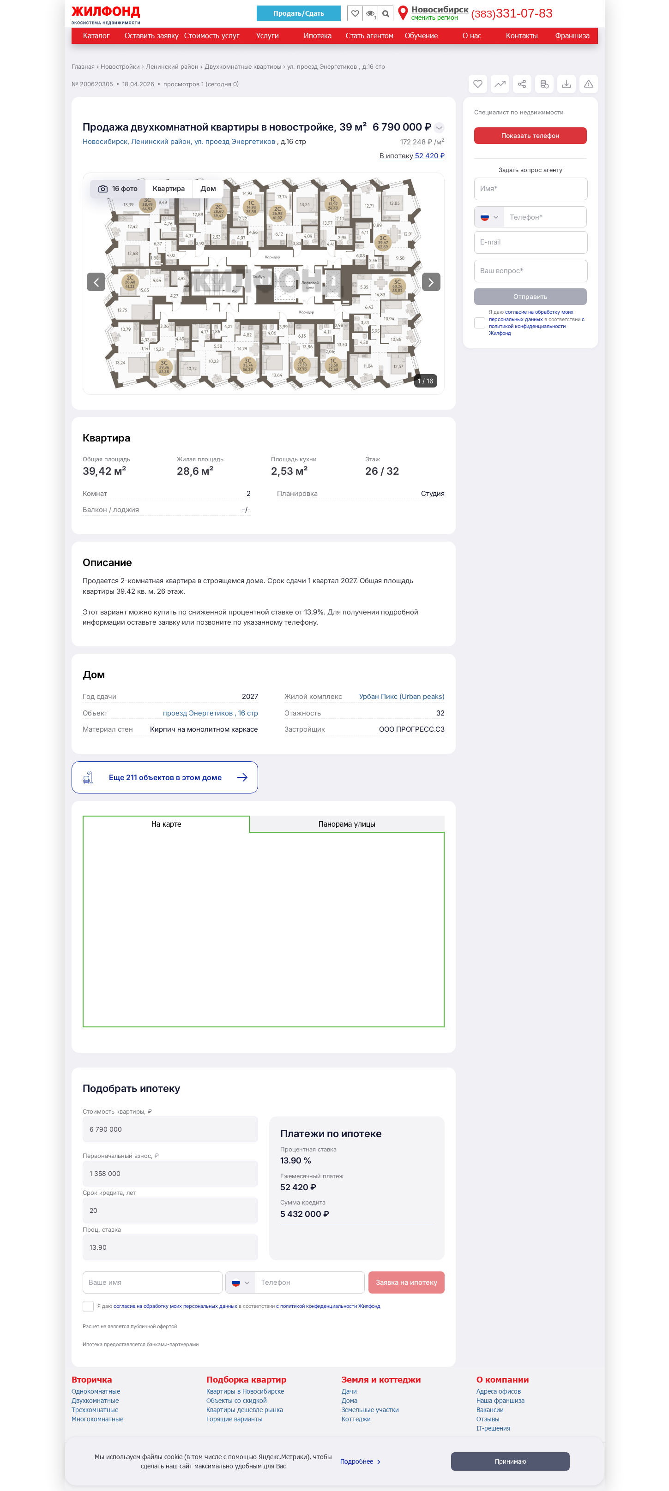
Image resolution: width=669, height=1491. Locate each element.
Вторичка (92, 1379)
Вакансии (490, 1409)
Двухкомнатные (95, 1400)
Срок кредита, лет (109, 1192)
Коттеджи (356, 1419)
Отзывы (488, 1419)
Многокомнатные (97, 1419)
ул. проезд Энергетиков (235, 141)
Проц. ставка (102, 1229)
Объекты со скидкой (236, 1400)
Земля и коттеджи (381, 1379)
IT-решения (493, 1428)
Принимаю (510, 1461)
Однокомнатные (96, 1391)
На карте (166, 823)
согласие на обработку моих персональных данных (175, 1306)
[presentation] (96, 282)
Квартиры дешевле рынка (244, 1409)
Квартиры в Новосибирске (245, 1391)
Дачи (349, 1391)
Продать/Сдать (298, 13)
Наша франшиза (500, 1400)
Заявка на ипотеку (406, 1282)
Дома (349, 1400)
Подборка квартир (246, 1379)
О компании (502, 1379)
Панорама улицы (347, 823)
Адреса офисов (498, 1391)
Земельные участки (370, 1409)
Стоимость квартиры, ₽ (117, 1111)
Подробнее (361, 1461)
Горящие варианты (234, 1419)
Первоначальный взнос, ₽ (121, 1155)
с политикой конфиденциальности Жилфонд (328, 1306)
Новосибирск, (107, 141)
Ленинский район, (162, 141)
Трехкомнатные (95, 1409)
